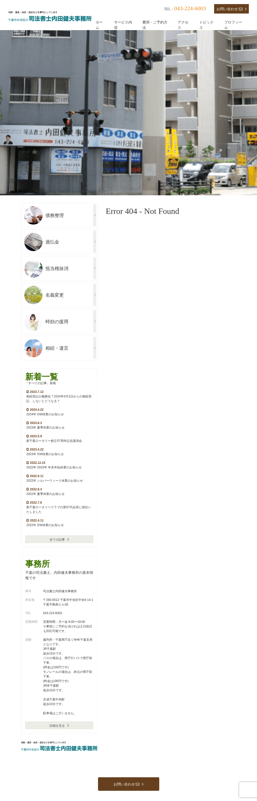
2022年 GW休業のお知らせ (45, 525)
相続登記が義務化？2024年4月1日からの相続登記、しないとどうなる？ (59, 399)
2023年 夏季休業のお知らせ (45, 427)
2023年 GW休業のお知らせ (45, 454)
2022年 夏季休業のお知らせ (45, 494)
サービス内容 (123, 25)
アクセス (183, 25)
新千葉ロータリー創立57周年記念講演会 (54, 441)
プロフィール (233, 25)
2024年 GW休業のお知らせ (45, 414)
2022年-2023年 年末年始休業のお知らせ (54, 467)
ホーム (99, 25)
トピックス (206, 25)
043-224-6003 (190, 8)
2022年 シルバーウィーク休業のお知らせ (54, 480)
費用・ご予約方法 (154, 25)
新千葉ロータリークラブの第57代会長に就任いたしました (58, 509)
